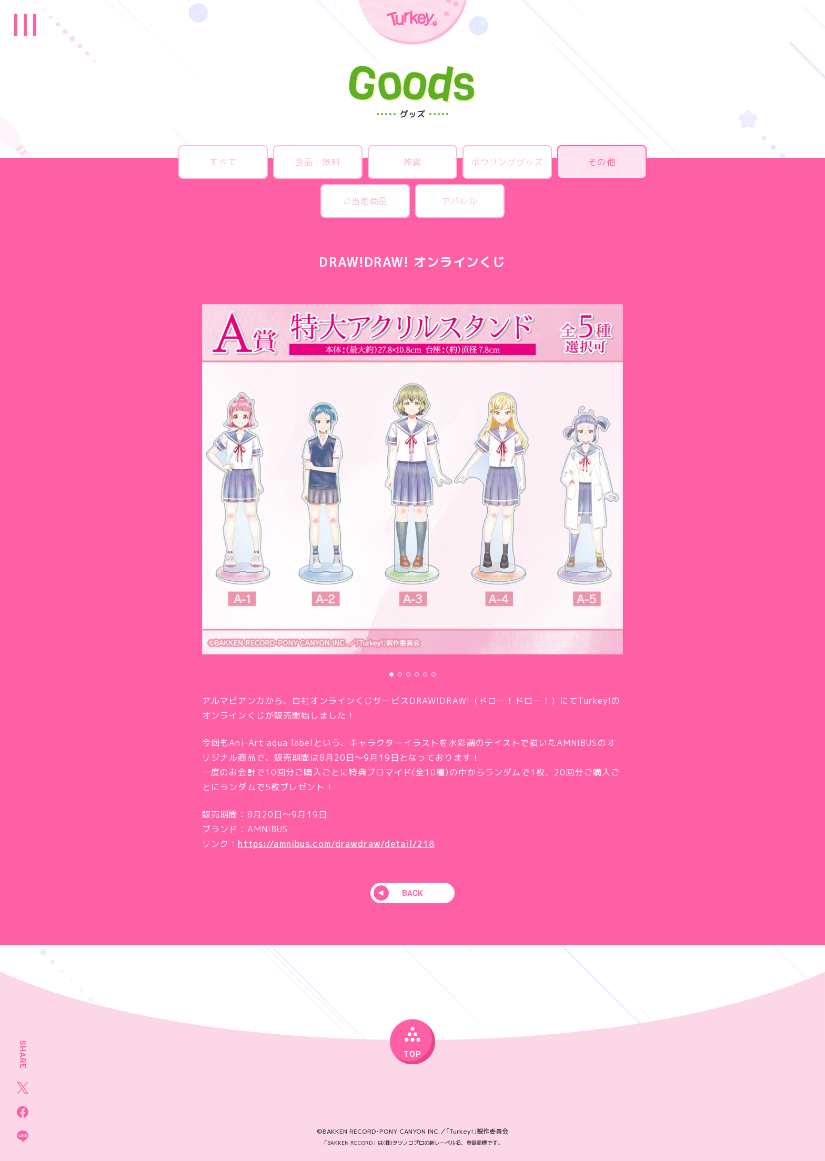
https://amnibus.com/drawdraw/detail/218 (336, 844)
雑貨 (412, 162)
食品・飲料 (317, 162)
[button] (391, 674)
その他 (601, 162)
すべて (222, 162)
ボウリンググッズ (507, 162)
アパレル (460, 201)
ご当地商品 (365, 201)
